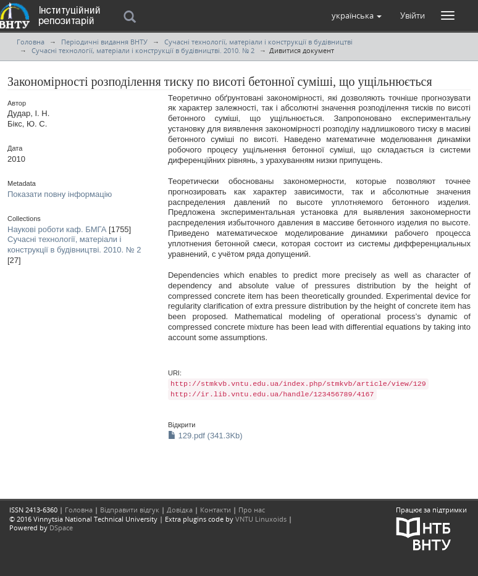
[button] (356, 15)
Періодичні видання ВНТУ (104, 41)
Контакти (215, 509)
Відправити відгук (129, 509)
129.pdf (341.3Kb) (205, 435)
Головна (30, 41)
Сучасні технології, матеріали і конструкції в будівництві (258, 41)
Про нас (251, 509)
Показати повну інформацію (59, 194)
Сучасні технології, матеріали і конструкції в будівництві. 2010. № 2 (142, 50)
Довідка (180, 509)
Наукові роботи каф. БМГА (56, 229)
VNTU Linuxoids (261, 519)
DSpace (61, 527)
